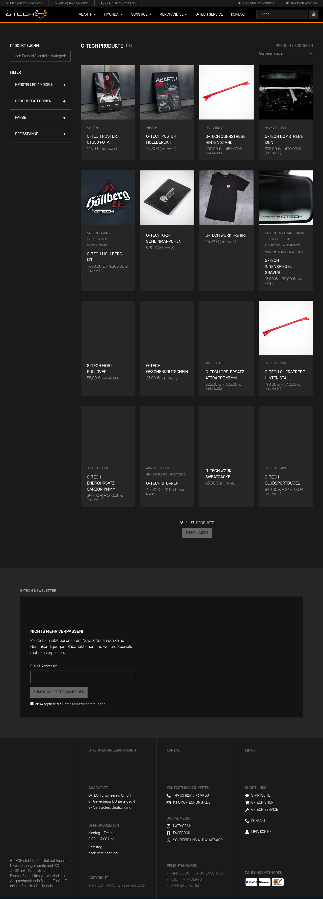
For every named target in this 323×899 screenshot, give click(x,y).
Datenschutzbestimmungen (84, 704)
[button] (40, 85)
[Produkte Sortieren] (284, 53)
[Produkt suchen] (40, 56)
